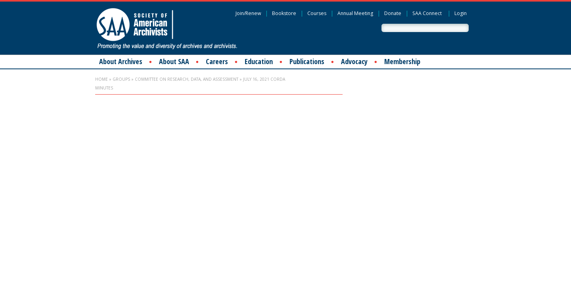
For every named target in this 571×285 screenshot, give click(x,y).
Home (101, 79)
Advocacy (354, 61)
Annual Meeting (355, 13)
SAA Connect (427, 13)
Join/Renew (248, 13)
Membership (402, 61)
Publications (306, 61)
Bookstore (284, 13)
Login (460, 13)
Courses (316, 13)
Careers (217, 61)
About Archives (120, 61)
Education (259, 61)
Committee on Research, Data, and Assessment (186, 79)
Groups (121, 79)
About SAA (174, 61)
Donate (392, 13)
